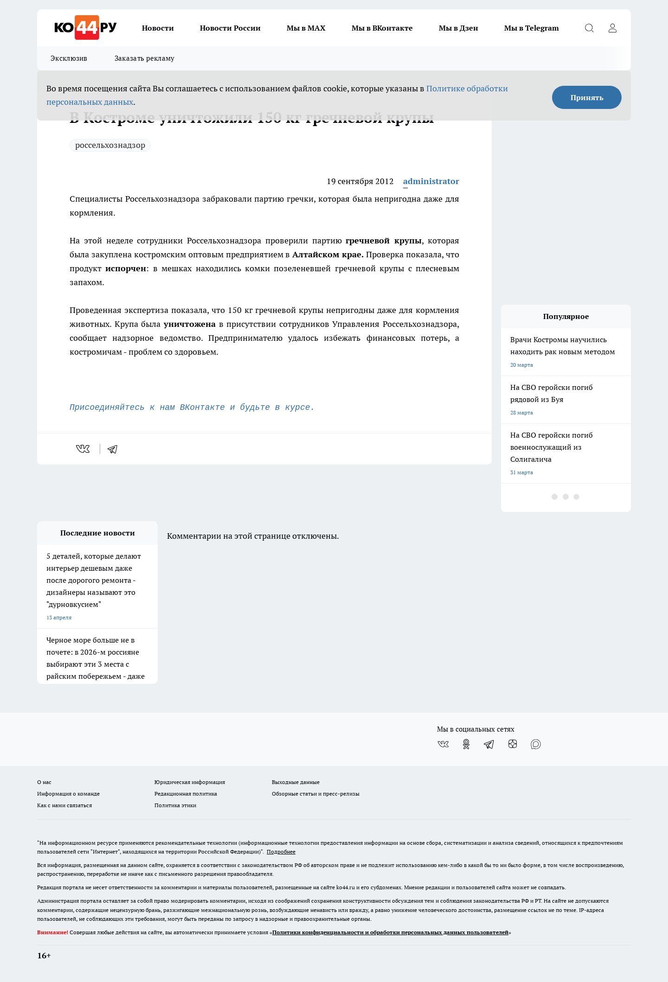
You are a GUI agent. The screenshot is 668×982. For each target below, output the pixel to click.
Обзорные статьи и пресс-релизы (316, 793)
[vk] (84, 448)
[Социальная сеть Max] (535, 744)
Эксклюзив (69, 58)
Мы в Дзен (458, 27)
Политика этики (175, 805)
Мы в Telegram (531, 27)
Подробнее (281, 851)
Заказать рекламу (145, 58)
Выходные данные (296, 781)
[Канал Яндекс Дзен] (512, 744)
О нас (44, 781)
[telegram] (115, 448)
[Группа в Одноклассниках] (466, 744)
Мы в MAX (306, 27)
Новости (158, 27)
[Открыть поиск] (589, 28)
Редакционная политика (185, 793)
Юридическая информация (189, 781)
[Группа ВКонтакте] (443, 744)
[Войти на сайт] (612, 28)
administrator (431, 181)
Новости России (230, 27)
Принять (587, 97)
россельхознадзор (110, 145)
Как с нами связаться (64, 805)
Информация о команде (68, 793)
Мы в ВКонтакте (382, 27)
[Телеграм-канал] (489, 744)
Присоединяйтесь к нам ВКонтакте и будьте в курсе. (192, 407)
